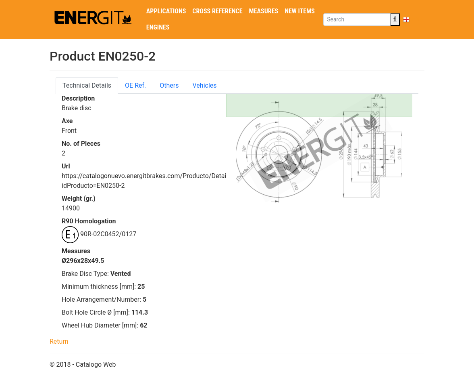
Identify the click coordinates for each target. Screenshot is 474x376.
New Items (300, 11)
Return (59, 341)
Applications (166, 11)
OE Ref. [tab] (135, 85)
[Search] (356, 19)
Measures (264, 11)
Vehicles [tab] (205, 85)
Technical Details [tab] (86, 85)
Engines (158, 27)
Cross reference (217, 11)
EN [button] (411, 19)
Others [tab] (169, 85)
